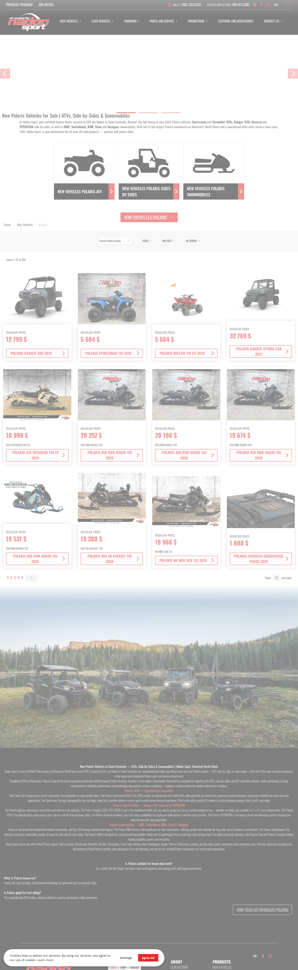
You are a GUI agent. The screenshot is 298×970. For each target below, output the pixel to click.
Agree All (137, 957)
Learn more (58, 960)
